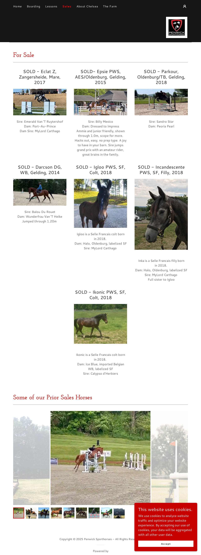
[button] (185, 6)
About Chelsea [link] (87, 6)
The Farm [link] (110, 6)
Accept (166, 546)
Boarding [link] (33, 6)
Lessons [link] (51, 6)
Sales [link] (66, 6)
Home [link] (17, 6)
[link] (176, 27)
